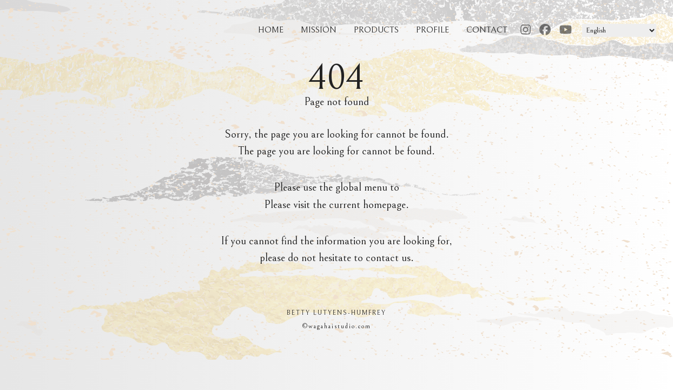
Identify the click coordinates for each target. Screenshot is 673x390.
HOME (270, 30)
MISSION (318, 30)
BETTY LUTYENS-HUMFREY (336, 312)
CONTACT (486, 30)
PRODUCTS (376, 30)
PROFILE (432, 30)
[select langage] (619, 30)
